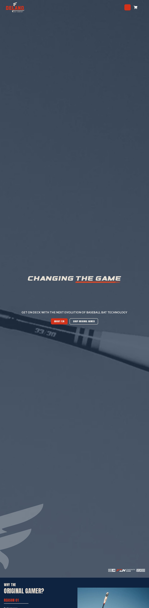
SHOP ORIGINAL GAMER (84, 321)
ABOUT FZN (59, 321)
